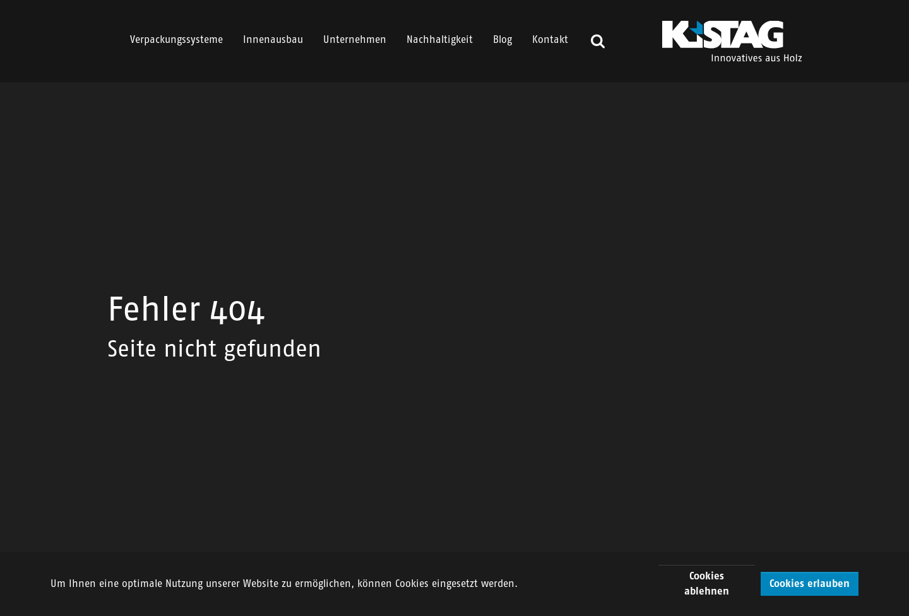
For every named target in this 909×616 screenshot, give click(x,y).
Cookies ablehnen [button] (706, 583)
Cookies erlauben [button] (809, 583)
